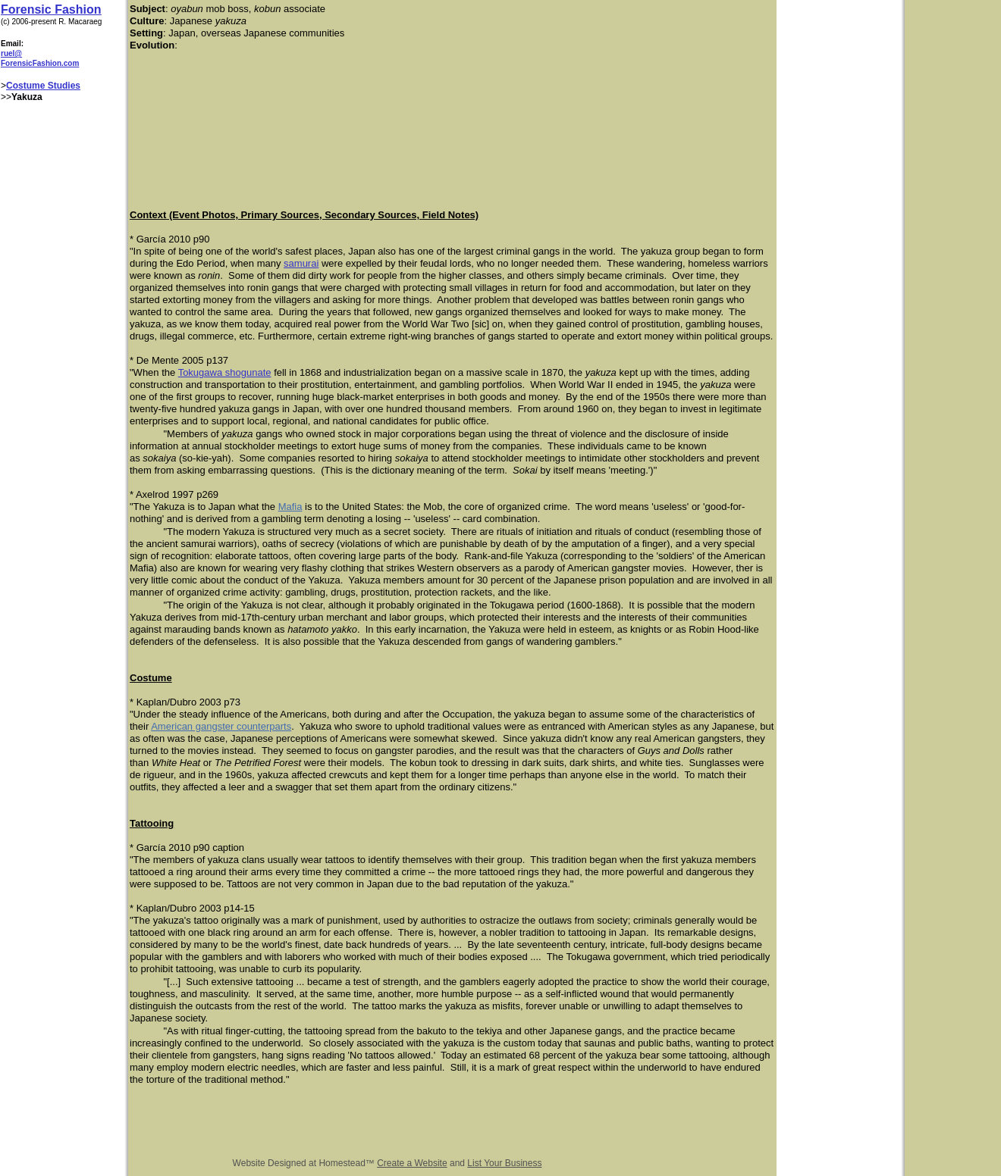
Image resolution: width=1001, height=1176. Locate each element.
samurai (301, 263)
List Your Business (504, 1163)
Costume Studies (43, 85)
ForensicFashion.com (40, 63)
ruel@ (11, 53)
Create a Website (412, 1163)
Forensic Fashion (51, 9)
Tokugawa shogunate (224, 372)
